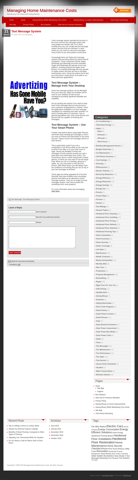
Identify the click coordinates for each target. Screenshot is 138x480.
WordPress (127, 475)
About (23, 20)
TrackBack (14, 269)
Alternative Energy (103, 125)
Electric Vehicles (103, 171)
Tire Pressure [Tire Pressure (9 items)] (113, 458)
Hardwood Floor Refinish (106, 224)
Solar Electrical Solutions (106, 325)
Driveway (100, 164)
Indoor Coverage (103, 246)
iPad (99, 131)
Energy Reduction (103, 182)
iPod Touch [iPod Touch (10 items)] (112, 449)
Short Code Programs (105, 307)
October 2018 (56, 438)
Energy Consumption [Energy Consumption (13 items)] (108, 429)
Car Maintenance (103, 153)
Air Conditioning (103, 121)
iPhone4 (101, 135)
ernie (15, 34)
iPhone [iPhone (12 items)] (104, 449)
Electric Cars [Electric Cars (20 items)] (115, 426)
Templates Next (107, 475)
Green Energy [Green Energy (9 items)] (117, 433)
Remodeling (101, 278)
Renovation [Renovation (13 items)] (102, 451)
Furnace (99, 199)
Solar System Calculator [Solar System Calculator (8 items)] (120, 454)
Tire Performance (103, 353)
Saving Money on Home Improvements (88, 20)
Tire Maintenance (103, 350)
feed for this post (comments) (21, 266)
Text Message (16, 199)
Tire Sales (100, 357)
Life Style (100, 250)
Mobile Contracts (103, 257)
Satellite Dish (101, 292)
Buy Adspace (46, 25)
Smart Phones (102, 317)
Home (11, 20)
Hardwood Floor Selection (106, 228)
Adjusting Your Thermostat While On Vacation (26, 438)
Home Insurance (102, 239)
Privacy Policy (28, 25)
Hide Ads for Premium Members (70, 25)
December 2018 (57, 432)
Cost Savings (101, 160)
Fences (99, 192)
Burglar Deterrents (103, 149)
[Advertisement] (28, 59)
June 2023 (55, 426)
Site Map (12, 25)
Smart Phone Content (105, 314)
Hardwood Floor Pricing (106, 221)
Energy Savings (102, 185)
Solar (98, 321)
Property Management (105, 275)
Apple (98, 128)
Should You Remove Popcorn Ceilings (23, 429)
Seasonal (100, 300)
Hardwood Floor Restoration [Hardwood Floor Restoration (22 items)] (108, 440)
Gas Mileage (101, 207)
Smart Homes (101, 310)
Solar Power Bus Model (105, 332)
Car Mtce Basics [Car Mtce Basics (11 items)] (98, 426)
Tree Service (101, 360)
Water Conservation (104, 371)
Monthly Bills (101, 264)
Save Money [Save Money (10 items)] (106, 454)
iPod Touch (102, 142)
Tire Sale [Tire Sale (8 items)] (94, 460)
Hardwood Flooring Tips (106, 232)
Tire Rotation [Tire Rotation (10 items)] (124, 458)
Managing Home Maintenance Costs (42, 10)
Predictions (100, 271)
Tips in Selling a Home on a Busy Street (24, 426)
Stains (98, 339)
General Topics (102, 210)
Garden (99, 203)
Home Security (102, 242)
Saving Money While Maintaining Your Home (49, 20)
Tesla (98, 343)
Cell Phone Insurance (105, 157)
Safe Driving (101, 289)
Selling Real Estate (103, 303)
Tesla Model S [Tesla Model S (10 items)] (120, 456)
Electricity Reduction (104, 174)
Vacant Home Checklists (106, 364)
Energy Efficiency (103, 178)
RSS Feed (124, 11)
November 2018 (57, 435)
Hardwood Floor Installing (106, 217)
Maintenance (101, 253)
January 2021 (56, 429)
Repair (98, 282)
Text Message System (26, 31)
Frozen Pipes (101, 196)
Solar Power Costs (103, 335)
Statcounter (4, 479)
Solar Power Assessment (106, 328)
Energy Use (101, 189)
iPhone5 (101, 138)
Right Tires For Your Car (106, 285)
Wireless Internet (103, 375)
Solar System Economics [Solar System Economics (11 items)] (102, 456)
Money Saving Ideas (104, 260)
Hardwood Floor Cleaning (106, 214)
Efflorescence (101, 167)
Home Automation (103, 235)
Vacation (99, 368)
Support (100, 391)
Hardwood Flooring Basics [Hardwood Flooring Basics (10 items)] (102, 436)
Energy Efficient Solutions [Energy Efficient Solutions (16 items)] (109, 431)
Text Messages (27, 34)
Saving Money (102, 296)
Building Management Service (108, 146)
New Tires (100, 267)
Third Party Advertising (119, 20)
